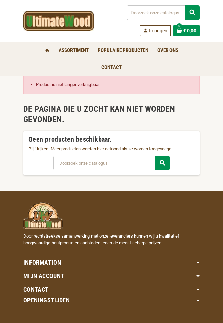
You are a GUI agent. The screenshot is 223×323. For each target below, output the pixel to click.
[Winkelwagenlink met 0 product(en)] (186, 30)
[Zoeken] (163, 12)
